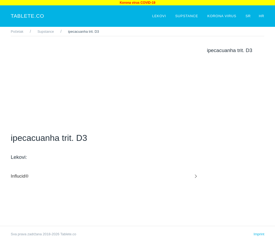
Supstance (187, 16)
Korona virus (222, 16)
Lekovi (159, 16)
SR (248, 16)
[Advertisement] (105, 84)
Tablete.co (27, 16)
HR (261, 16)
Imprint (259, 234)
